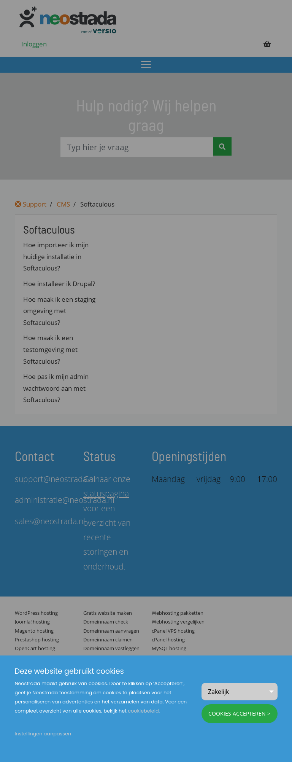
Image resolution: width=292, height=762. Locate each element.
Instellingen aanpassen (42, 733)
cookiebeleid (143, 711)
